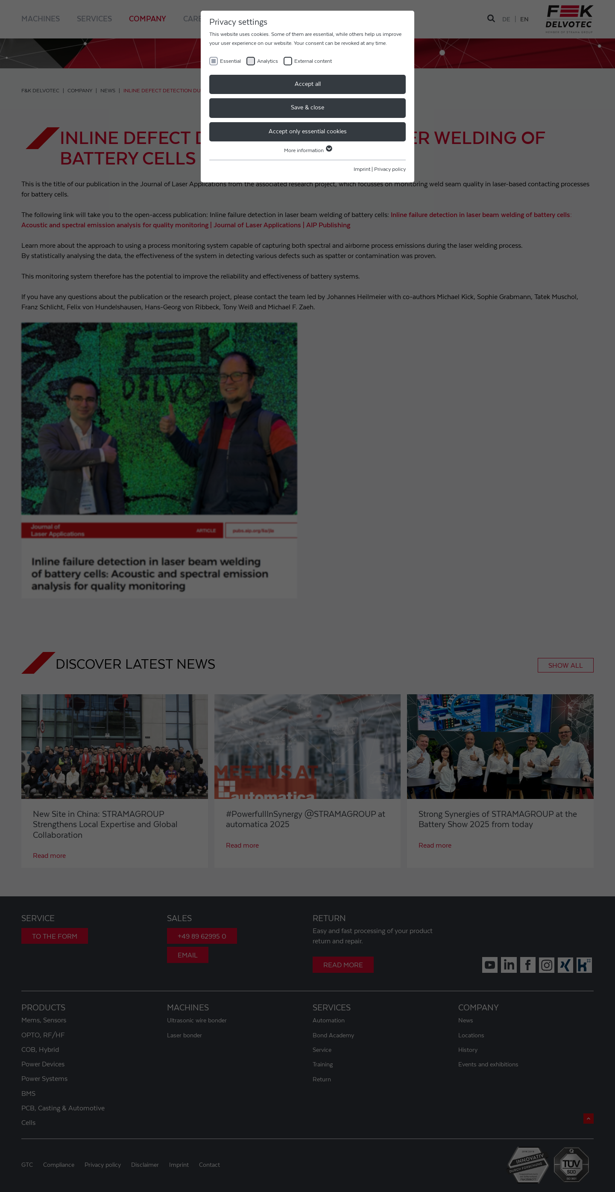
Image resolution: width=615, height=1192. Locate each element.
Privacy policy (390, 169)
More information (307, 150)
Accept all (308, 84)
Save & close (307, 107)
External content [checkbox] (313, 61)
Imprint (362, 169)
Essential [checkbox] (230, 61)
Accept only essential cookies (308, 131)
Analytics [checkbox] (267, 61)
